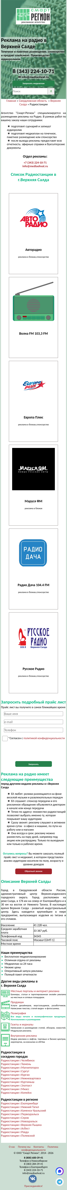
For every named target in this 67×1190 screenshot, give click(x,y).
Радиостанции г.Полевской (18, 1135)
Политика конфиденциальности (39, 1148)
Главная (11, 101)
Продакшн (17, 1002)
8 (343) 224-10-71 (33, 1170)
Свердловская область (33, 101)
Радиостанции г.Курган (15, 1075)
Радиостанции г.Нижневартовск (21, 1078)
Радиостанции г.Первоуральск (20, 1114)
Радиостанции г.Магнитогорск (20, 1067)
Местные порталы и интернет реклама (35, 991)
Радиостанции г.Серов (15, 1118)
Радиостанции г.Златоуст (16, 1085)
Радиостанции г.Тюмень (16, 1064)
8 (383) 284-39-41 (33, 1163)
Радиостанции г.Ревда (15, 1132)
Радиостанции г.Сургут (15, 1071)
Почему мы (24, 1146)
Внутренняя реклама (24, 1035)
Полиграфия (18, 1013)
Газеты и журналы (22, 1024)
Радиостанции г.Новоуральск (19, 1121)
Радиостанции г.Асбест (15, 1128)
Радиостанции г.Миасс (15, 1089)
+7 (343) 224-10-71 (35, 162)
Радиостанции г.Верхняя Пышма (21, 1125)
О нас (12, 1146)
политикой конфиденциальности (44, 738)
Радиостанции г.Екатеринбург (19, 1103)
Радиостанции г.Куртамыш (17, 1082)
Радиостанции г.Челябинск (18, 1060)
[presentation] (33, 751)
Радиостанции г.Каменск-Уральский (23, 1110)
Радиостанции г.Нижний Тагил (20, 1107)
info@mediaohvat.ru (35, 166)
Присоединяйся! (33, 1186)
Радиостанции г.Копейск (16, 1092)
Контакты (39, 1146)
